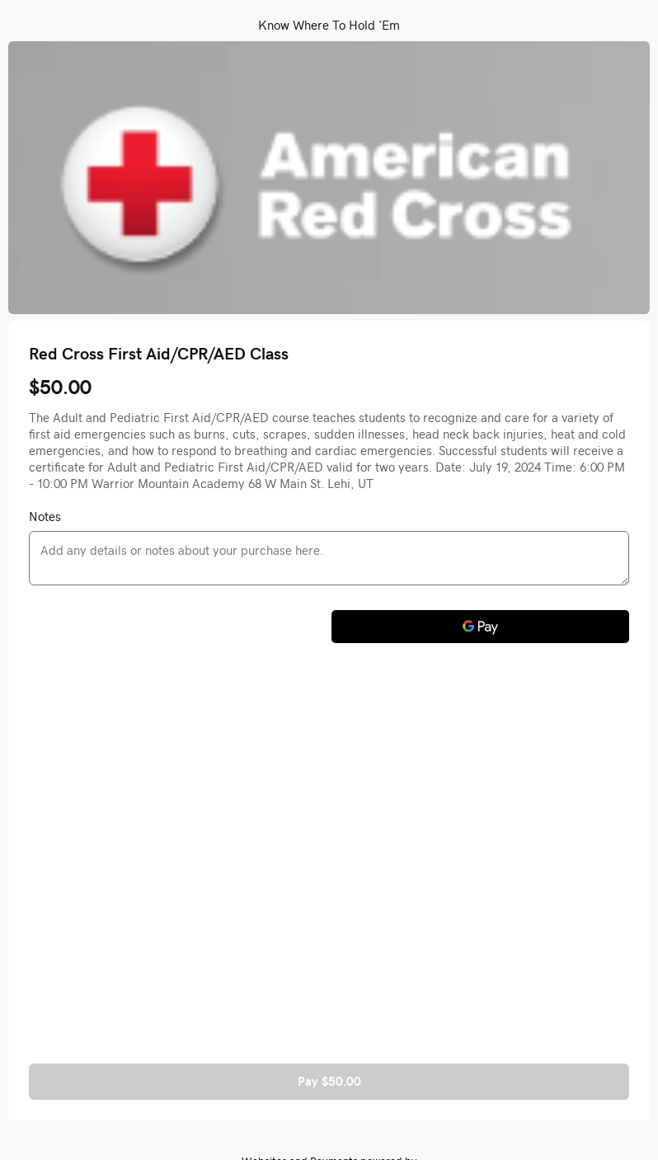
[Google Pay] (480, 626)
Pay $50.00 (329, 1081)
